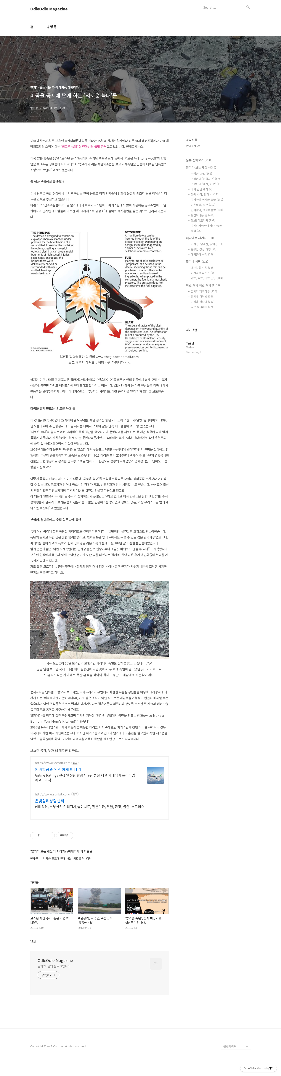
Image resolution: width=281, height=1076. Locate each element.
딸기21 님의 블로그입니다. (55, 979)
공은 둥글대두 (202, 307)
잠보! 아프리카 (203, 220)
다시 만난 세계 (201, 189)
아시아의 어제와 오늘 (207, 200)
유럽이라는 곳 (202, 215)
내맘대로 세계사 (200, 238)
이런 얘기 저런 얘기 (203, 285)
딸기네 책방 (197, 261)
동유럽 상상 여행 (203, 249)
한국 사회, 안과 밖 (205, 194)
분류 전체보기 (199, 160)
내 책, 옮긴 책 (202, 268)
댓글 (33, 954)
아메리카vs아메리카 (206, 226)
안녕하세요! (193, 146)
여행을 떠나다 (202, 302)
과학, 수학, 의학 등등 (207, 278)
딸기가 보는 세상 (201, 167)
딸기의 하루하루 (204, 291)
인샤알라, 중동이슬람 (207, 210)
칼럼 (196, 231)
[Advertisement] (99, 794)
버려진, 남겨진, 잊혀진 (207, 244)
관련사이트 (229, 1059)
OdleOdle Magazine (48, 9)
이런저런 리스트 (203, 273)
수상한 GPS (201, 173)
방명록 (51, 27)
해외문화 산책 (202, 254)
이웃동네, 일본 (203, 205)
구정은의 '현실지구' (205, 179)
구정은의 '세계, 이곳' (206, 184)
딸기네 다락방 (202, 296)
